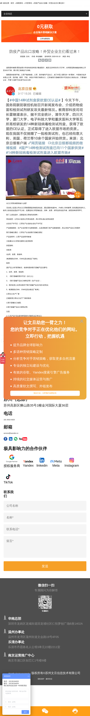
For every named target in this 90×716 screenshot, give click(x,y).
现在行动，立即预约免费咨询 (45, 394)
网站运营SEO (75, 406)
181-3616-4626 (9, 437)
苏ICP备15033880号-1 (36, 690)
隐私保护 (41, 700)
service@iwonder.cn (11, 450)
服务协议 (49, 700)
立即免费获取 (45, 39)
